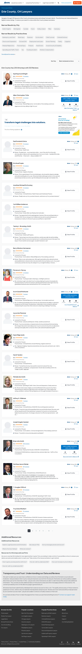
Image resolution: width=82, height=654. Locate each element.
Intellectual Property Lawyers (49, 633)
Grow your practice (67, 2)
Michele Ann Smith (19, 377)
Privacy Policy (13, 641)
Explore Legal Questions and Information (14, 544)
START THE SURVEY (63, 132)
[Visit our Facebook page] (62, 642)
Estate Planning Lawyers (48, 624)
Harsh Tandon (17, 355)
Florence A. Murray (19, 271)
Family (61, 41)
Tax (23, 50)
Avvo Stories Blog (5, 624)
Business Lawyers (46, 615)
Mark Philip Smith (19, 336)
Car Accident (39, 37)
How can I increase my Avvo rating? (63, 561)
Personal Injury (22, 45)
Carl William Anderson (20, 206)
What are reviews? (25, 548)
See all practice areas (8, 54)
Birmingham (17, 29)
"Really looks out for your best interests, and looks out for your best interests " (39, 197)
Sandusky (58, 29)
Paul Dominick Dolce (20, 141)
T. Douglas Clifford (19, 487)
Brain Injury (21, 37)
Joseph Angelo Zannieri (21, 422)
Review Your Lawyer (6, 615)
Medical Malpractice (8, 45)
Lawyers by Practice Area (33, 3)
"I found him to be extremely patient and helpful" (31, 433)
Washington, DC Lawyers (28, 624)
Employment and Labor (37, 41)
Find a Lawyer (4, 613)
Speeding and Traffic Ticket (10, 50)
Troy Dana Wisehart (19, 508)
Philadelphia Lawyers (26, 627)
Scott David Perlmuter (20, 292)
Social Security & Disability (54, 45)
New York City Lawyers (27, 613)
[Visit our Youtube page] (78, 642)
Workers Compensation (47, 50)
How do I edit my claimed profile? (40, 561)
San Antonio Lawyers (26, 633)
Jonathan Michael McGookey (23, 187)
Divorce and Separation (9, 41)
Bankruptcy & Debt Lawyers (49, 613)
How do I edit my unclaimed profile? (13, 566)
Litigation (68, 41)
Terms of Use (4, 641)
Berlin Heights (6, 29)
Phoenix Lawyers (25, 630)
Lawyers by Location (17, 3)
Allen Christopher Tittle (21, 95)
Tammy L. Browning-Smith (22, 227)
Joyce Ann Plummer (20, 314)
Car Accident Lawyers (47, 627)
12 (48, 530)
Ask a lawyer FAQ (35, 544)
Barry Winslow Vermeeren (22, 249)
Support (64, 618)
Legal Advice (4, 618)
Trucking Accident (31, 50)
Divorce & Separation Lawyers (49, 630)
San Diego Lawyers (26, 636)
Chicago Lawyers (26, 618)
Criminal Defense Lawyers (48, 618)
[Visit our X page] (68, 642)
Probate (31, 45)
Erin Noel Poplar (18, 163)
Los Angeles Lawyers (26, 615)
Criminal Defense (63, 37)
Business (30, 37)
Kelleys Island (42, 29)
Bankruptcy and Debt (8, 37)
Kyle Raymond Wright (20, 74)
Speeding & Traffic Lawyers (49, 636)
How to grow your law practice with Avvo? (14, 561)
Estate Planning (51, 41)
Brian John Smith (18, 441)
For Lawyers (4, 627)
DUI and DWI (23, 41)
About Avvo (65, 613)
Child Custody (50, 37)
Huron (33, 29)
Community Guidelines (34, 641)
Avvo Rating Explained (67, 621)
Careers (64, 615)
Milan (50, 29)
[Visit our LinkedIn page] (73, 642)
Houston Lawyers (26, 621)
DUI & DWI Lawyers (46, 621)
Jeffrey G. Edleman (19, 399)
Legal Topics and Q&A (49, 3)
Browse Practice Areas (7, 621)
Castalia (26, 29)
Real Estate (40, 45)
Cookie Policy (22, 641)
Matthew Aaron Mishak (21, 464)
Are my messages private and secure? (54, 544)
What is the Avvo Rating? (9, 548)
